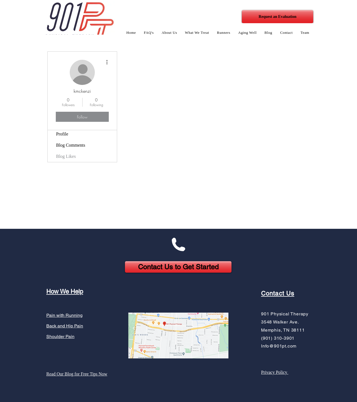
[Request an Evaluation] (277, 16)
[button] (169, 32)
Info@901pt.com (278, 346)
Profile (62, 134)
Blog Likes (66, 156)
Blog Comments (70, 145)
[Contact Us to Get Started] (178, 267)
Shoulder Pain (60, 336)
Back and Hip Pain (64, 326)
